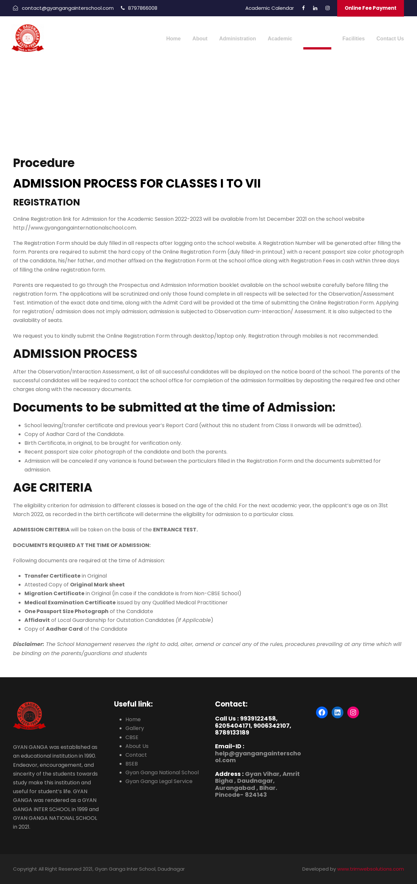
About (200, 38)
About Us (137, 746)
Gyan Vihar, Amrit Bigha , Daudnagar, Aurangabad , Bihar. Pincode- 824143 (257, 784)
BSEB (131, 763)
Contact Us (390, 38)
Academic (280, 38)
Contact (136, 755)
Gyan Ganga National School (162, 772)
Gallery (134, 728)
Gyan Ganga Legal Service (159, 781)
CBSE (131, 737)
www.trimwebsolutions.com (370, 868)
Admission (317, 38)
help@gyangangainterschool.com (258, 757)
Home (173, 38)
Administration (237, 38)
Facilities (353, 38)
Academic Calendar (269, 8)
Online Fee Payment (370, 8)
